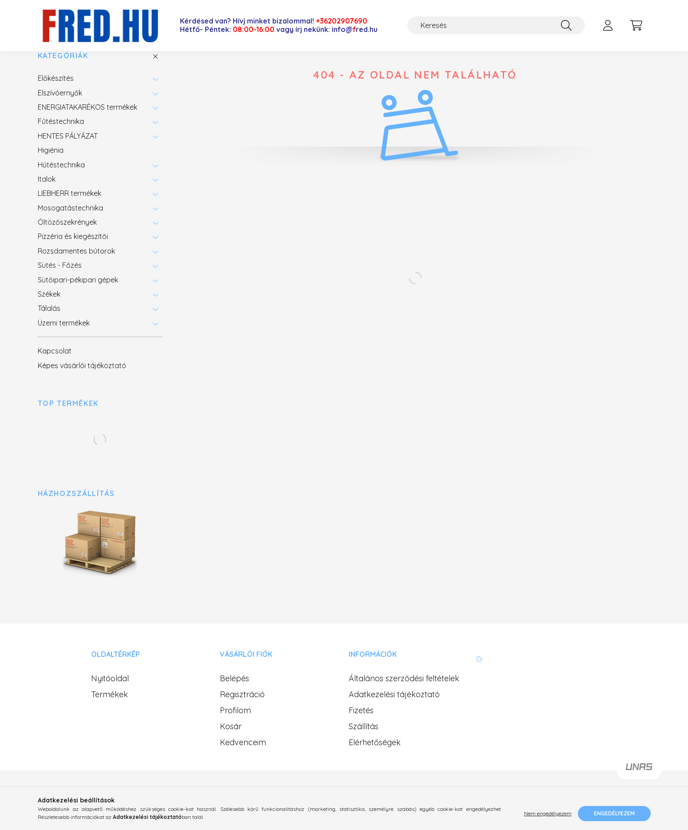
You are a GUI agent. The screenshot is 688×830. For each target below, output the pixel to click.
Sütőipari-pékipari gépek (78, 294)
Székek (49, 309)
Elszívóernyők (60, 107)
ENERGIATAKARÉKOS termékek (87, 122)
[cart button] (636, 25)
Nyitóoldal (110, 694)
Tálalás (49, 323)
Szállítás (363, 742)
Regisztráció (242, 710)
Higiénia (51, 165)
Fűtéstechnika (61, 136)
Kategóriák (63, 71)
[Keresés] (496, 25)
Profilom (235, 726)
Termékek (109, 710)
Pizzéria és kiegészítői (73, 251)
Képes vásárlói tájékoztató (82, 380)
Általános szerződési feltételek (404, 694)
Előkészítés (56, 93)
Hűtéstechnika (61, 179)
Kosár (231, 742)
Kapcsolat (55, 366)
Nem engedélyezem (548, 813)
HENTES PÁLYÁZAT (68, 151)
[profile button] (608, 25)
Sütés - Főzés (60, 280)
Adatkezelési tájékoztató (394, 710)
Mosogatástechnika (70, 222)
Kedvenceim (243, 757)
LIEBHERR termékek (69, 208)
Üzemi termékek (64, 338)
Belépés (234, 694)
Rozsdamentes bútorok (76, 266)
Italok (47, 194)
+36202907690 (341, 21)
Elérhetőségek (375, 757)
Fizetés (361, 726)
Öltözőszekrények (67, 237)
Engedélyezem (614, 813)
